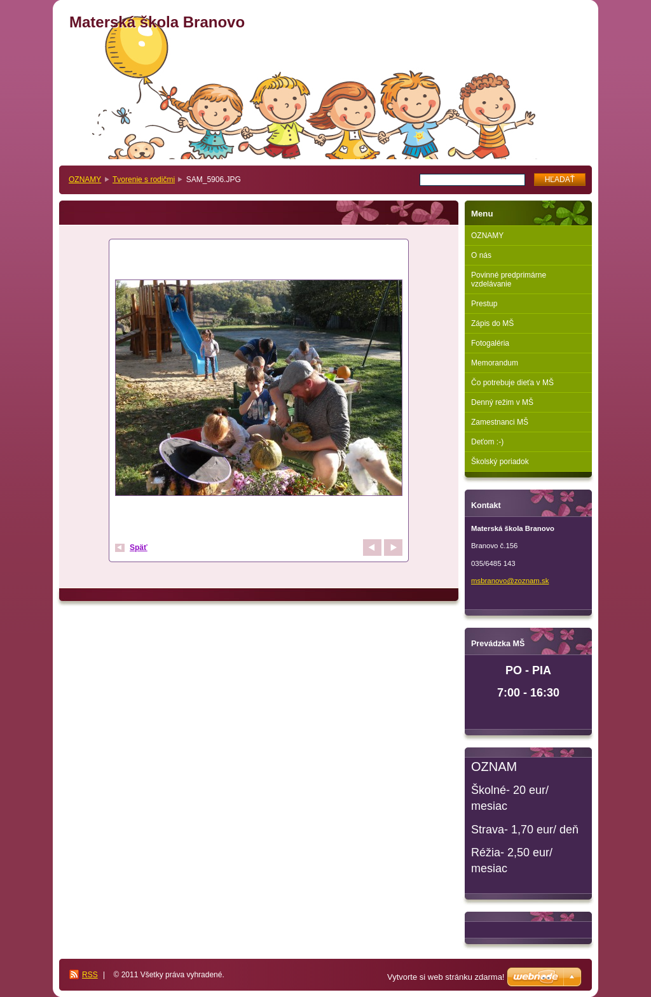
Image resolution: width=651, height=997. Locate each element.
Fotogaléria (490, 343)
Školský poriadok (500, 461)
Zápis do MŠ (492, 323)
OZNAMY (85, 179)
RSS (90, 974)
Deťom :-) (487, 441)
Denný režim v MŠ (502, 402)
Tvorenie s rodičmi (144, 179)
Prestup (484, 303)
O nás (481, 255)
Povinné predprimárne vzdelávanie (508, 279)
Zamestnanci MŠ (499, 422)
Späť (138, 547)
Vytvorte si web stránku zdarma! (445, 977)
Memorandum (494, 362)
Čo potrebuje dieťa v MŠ (512, 382)
